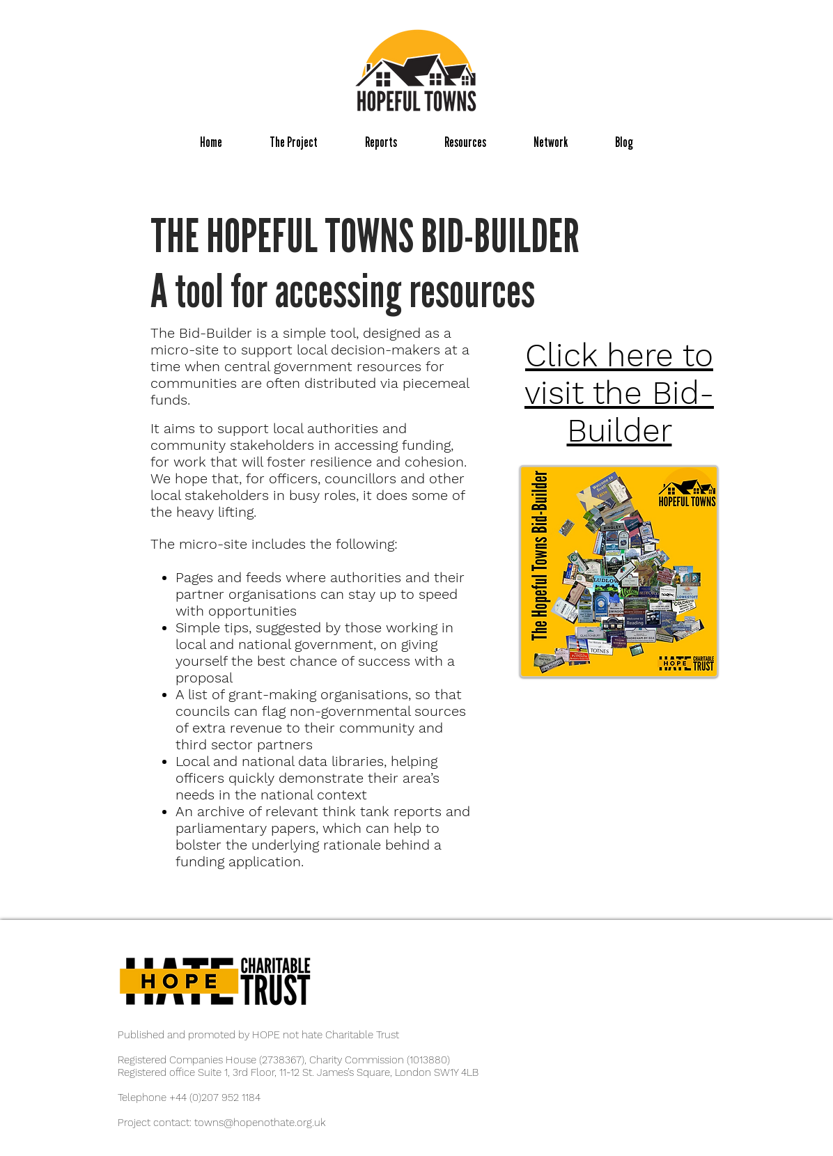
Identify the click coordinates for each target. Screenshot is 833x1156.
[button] (293, 142)
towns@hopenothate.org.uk (259, 1122)
